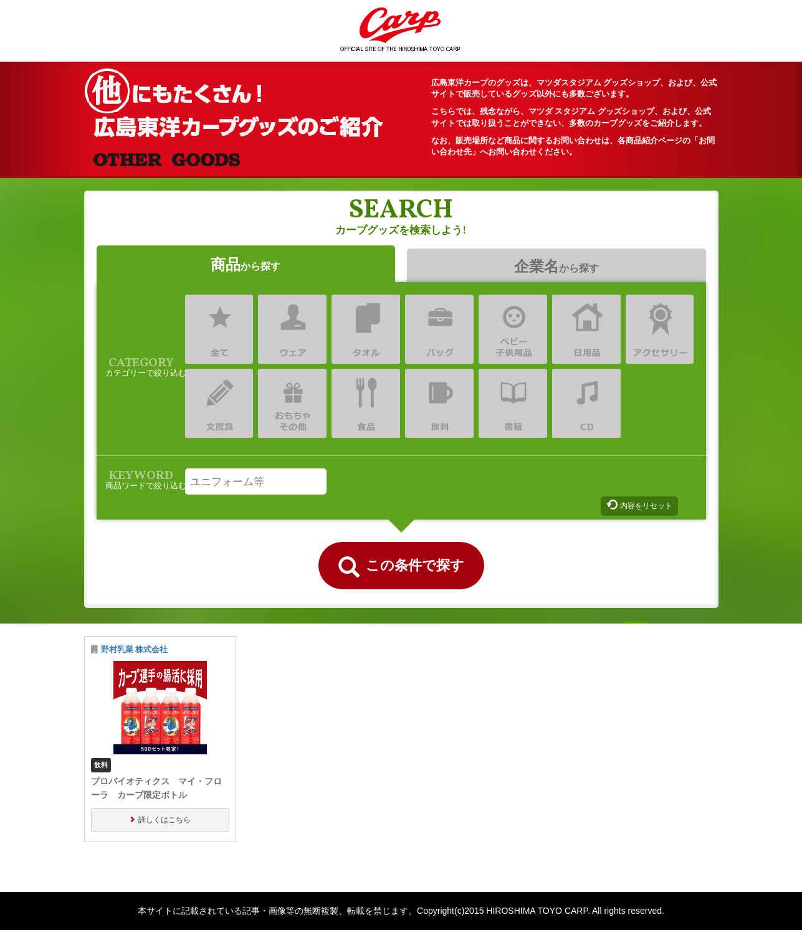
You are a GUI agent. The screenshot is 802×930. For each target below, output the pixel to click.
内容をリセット (646, 505)
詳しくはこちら (164, 819)
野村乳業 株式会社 (134, 649)
